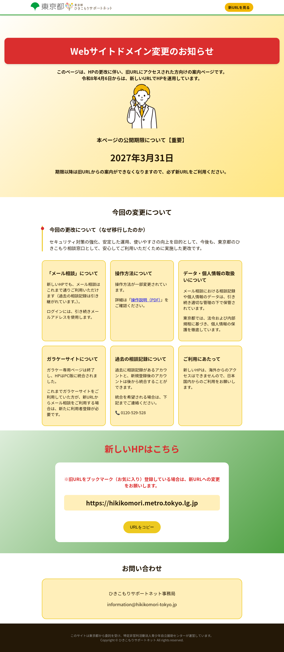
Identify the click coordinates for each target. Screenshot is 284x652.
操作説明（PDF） (146, 300)
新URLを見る (239, 7)
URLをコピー (142, 527)
